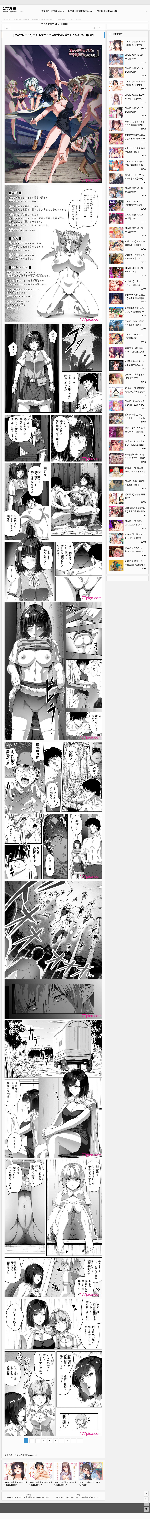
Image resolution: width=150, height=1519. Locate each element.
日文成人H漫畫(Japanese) (80, 11)
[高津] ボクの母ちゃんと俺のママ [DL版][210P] (135, 258)
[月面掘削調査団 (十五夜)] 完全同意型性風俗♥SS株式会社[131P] (135, 511)
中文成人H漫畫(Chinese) (52, 11)
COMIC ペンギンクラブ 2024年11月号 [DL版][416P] (134, 165)
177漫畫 (9, 8)
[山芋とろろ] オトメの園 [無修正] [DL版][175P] (135, 245)
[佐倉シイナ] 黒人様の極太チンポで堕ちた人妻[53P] (135, 431)
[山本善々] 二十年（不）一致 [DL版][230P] (133, 285)
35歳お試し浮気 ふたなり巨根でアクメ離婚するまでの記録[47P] (135, 458)
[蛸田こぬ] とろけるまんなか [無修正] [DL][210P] (135, 125)
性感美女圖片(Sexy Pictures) (54, 24)
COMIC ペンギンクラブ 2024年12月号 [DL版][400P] (134, 405)
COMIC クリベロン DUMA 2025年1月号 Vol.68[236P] (134, 525)
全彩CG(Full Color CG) (106, 11)
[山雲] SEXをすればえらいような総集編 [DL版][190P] (135, 311)
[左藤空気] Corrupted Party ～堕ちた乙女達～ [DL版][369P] (134, 351)
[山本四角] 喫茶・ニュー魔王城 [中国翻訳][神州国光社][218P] (135, 565)
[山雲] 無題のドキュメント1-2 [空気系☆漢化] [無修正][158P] (135, 365)
